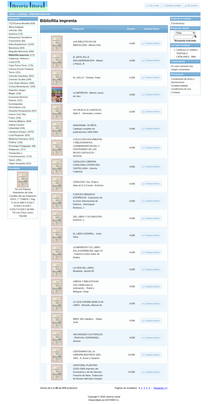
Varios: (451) (15, 160)
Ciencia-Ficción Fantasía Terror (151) (21, 71)
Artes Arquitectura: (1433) (21, 44)
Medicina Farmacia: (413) (21, 139)
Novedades (14, 168)
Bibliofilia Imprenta (40, 14)
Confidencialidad (179, 85)
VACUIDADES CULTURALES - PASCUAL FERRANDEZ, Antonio (88, 337)
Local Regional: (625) (19, 135)
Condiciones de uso (181, 89)
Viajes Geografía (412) (20, 163)
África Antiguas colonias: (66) (16, 29)
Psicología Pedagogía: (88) (22, 146)
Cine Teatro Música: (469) (21, 83)
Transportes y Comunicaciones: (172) (20, 155)
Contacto (175, 92)
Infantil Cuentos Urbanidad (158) (17, 127)
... (151, 388)
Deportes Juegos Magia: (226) (17, 92)
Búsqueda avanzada (185, 40)
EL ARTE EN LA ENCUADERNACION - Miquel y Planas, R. (88, 60)
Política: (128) (16, 142)
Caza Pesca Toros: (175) (21, 65)
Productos (78, 29)
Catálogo (22, 14)
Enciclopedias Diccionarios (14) (17, 106)
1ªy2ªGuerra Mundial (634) (22, 23)
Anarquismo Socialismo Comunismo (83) (20, 39)
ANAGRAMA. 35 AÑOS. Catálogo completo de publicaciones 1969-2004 (85, 128)
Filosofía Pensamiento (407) (23, 111)
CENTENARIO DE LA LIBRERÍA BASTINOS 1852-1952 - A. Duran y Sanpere (87, 354)
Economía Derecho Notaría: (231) (18, 99)
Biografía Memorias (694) (21, 51)
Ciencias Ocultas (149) (20, 79)
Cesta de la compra (181, 18)
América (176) (16, 34)
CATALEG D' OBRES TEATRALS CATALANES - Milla (186, 53)
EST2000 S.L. (113, 400)
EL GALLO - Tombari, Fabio (87, 77)
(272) (22, 55)
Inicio (12, 14)
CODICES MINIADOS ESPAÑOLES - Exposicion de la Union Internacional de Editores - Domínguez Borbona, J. (87, 201)
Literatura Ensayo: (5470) (21, 132)
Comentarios (178, 61)
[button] (153, 5)
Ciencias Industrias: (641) (21, 76)
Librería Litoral (113, 396)
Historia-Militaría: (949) (20, 121)
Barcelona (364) (17, 48)
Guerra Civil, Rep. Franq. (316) (17, 116)
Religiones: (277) (17, 149)
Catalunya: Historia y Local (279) (19, 60)
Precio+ (131, 29)
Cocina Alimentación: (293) (22, 86)
